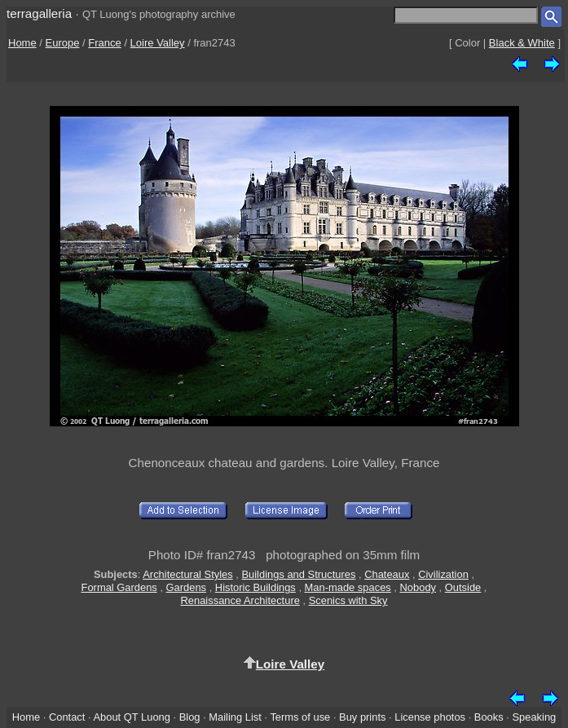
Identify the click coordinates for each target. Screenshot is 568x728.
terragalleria (39, 13)
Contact (67, 717)
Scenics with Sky (348, 600)
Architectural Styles (187, 574)
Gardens (186, 587)
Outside (463, 587)
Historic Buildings (255, 587)
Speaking (534, 717)
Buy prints (362, 717)
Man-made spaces (348, 587)
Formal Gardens (119, 587)
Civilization (443, 574)
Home (22, 43)
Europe (63, 43)
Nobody (418, 587)
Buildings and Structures (298, 574)
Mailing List (235, 717)
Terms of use (300, 717)
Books (489, 717)
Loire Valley (157, 43)
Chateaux (386, 574)
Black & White (522, 43)
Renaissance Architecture (240, 600)
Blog (189, 717)
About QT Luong (131, 717)
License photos (429, 717)
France (104, 43)
